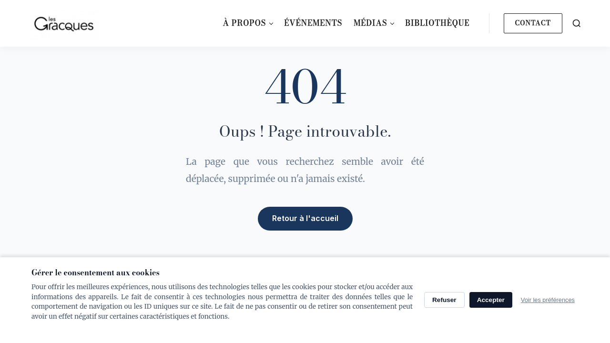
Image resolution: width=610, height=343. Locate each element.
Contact (533, 23)
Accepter (491, 299)
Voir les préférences (548, 299)
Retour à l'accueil (305, 217)
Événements (313, 23)
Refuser (444, 299)
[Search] (576, 23)
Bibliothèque (437, 23)
